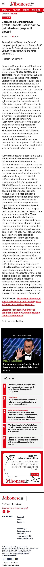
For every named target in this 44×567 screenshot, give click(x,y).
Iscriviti (35, 474)
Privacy (6, 563)
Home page (5, 14)
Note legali (14, 563)
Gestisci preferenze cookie (11, 565)
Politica (14, 14)
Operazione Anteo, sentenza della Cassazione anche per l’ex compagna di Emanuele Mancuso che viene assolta (23, 440)
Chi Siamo (6, 504)
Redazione (16, 504)
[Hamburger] (3, 4)
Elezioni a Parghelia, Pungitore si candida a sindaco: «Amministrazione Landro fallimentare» (21, 312)
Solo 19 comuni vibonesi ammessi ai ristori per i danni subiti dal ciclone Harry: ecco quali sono (22, 401)
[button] (39, 15)
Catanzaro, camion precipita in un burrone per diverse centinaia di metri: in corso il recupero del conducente (21, 387)
